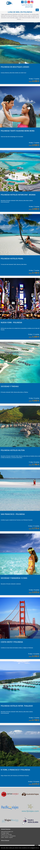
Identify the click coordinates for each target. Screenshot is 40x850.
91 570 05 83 (26, 5)
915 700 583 (9, 834)
